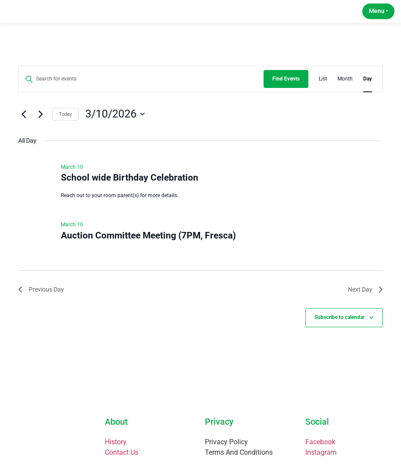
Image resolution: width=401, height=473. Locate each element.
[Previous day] (23, 125)
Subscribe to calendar (339, 328)
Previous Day (41, 300)
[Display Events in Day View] (367, 90)
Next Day (365, 300)
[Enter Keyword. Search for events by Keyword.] (141, 90)
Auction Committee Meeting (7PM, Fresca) (148, 246)
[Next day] (40, 125)
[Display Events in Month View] (345, 90)
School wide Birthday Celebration (129, 189)
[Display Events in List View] (323, 90)
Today (65, 125)
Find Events (286, 90)
